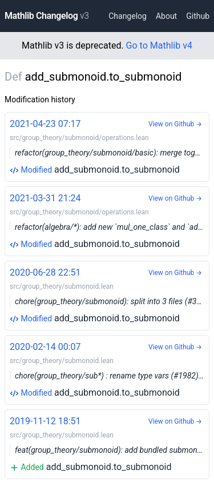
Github (197, 16)
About (166, 16)
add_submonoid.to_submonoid (109, 146)
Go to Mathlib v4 (159, 45)
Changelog (127, 16)
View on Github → (175, 124)
